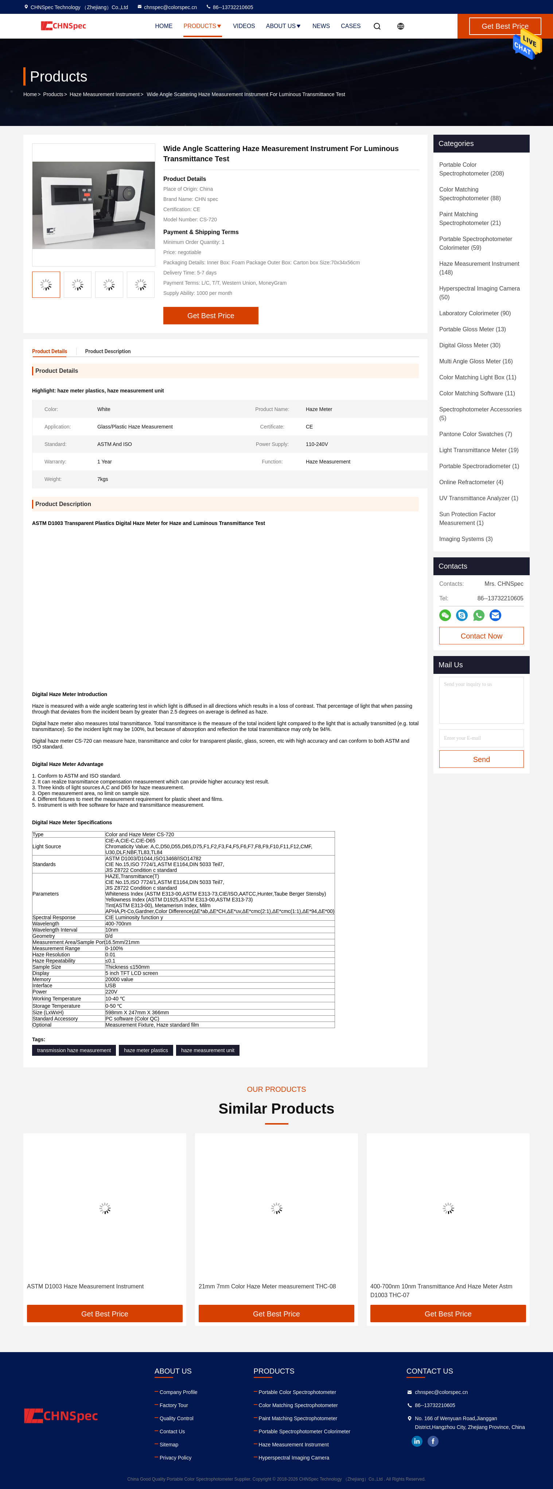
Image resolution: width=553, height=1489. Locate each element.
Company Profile (179, 1392)
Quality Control (177, 1418)
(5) (480, 413)
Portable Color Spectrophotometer (297, 1392)
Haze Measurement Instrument (105, 94)
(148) (479, 268)
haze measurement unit (207, 1050)
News (321, 26)
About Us (284, 26)
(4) (471, 482)
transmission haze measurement (74, 1050)
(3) (466, 539)
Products (203, 26)
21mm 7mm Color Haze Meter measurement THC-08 (267, 1286)
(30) (470, 345)
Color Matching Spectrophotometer (298, 1405)
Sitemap (169, 1444)
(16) (476, 361)
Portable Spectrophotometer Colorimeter (304, 1431)
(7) (475, 434)
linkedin (417, 1441)
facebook (433, 1441)
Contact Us (172, 1431)
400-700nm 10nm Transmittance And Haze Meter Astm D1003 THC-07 (441, 1290)
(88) (470, 193)
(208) (471, 169)
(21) (470, 218)
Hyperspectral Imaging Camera (294, 1458)
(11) (478, 377)
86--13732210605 (229, 7)
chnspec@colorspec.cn (167, 7)
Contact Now (482, 636)
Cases (351, 26)
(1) (479, 466)
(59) (475, 243)
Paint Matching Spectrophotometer (298, 1418)
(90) (475, 313)
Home (164, 26)
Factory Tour (174, 1405)
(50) (479, 292)
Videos (244, 26)
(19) (479, 450)
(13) (472, 329)
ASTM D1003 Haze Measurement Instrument (85, 1286)
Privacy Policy (175, 1458)
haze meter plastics (146, 1050)
